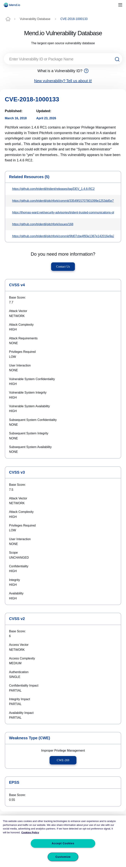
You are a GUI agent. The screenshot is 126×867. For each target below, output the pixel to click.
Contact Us (63, 266)
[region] (63, 841)
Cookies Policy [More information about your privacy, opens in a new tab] (30, 832)
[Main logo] (13, 5)
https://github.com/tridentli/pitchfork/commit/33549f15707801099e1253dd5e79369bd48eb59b (63, 200)
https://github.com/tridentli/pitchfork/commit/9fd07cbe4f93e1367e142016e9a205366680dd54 (63, 236)
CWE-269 (63, 760)
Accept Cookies (63, 843)
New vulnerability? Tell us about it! (63, 81)
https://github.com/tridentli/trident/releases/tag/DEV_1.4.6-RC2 (53, 188)
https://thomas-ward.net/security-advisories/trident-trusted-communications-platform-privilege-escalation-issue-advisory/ (63, 212)
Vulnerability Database (35, 19)
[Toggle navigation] (120, 5)
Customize (62, 856)
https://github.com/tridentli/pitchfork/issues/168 (42, 224)
